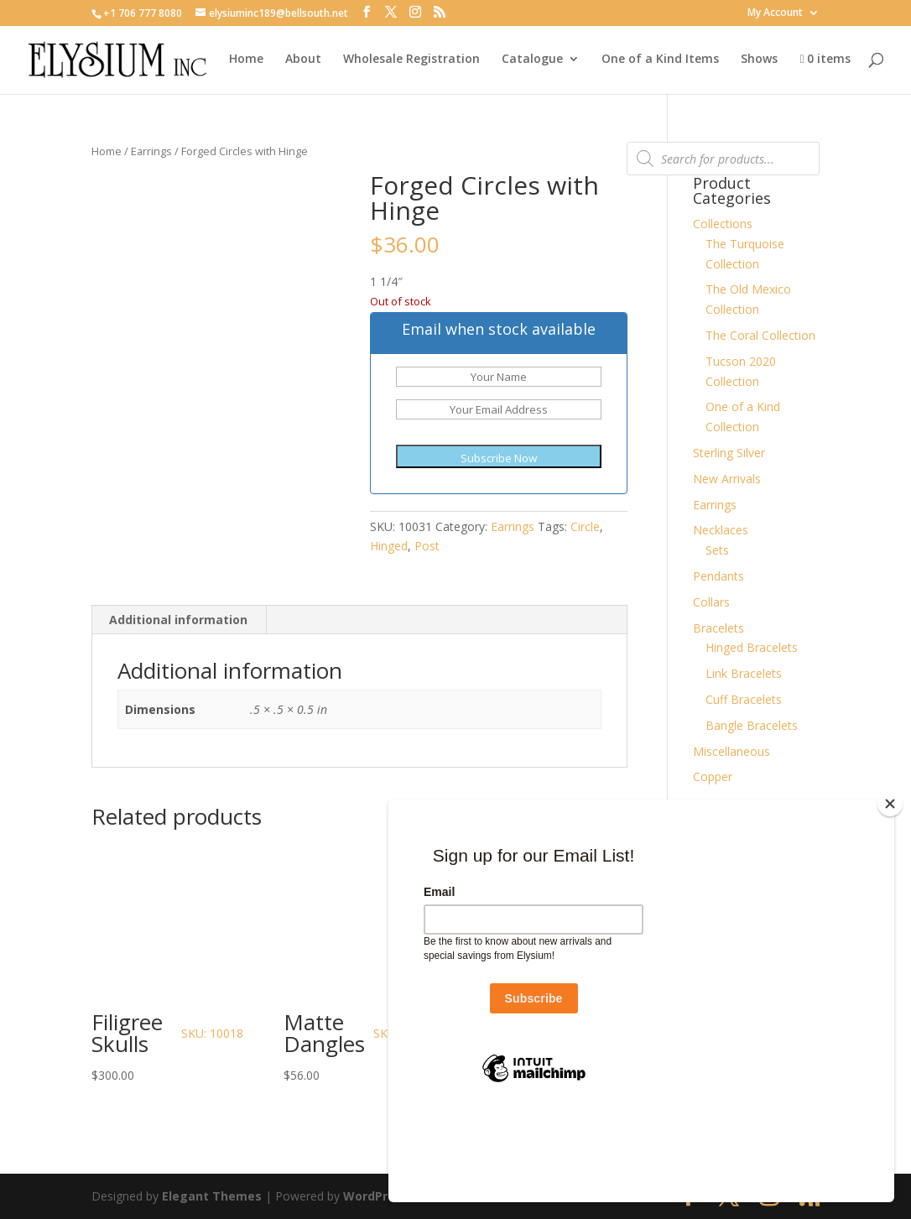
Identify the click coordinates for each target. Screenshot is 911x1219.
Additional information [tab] (178, 620)
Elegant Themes (212, 1196)
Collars (711, 602)
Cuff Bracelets (743, 699)
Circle (585, 526)
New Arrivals (727, 479)
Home (246, 59)
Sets (717, 550)
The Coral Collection (760, 335)
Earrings (151, 151)
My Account (775, 13)
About (303, 59)
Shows (759, 59)
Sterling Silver (729, 453)
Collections (722, 224)
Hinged (389, 546)
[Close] (890, 889)
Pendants (718, 576)
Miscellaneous (731, 751)
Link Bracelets (743, 673)
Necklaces (720, 530)
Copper (712, 776)
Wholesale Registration (411, 59)
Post (427, 546)
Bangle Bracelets (751, 725)
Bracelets (718, 628)
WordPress (376, 1196)
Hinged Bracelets (751, 647)
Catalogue (532, 59)
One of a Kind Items (660, 59)
